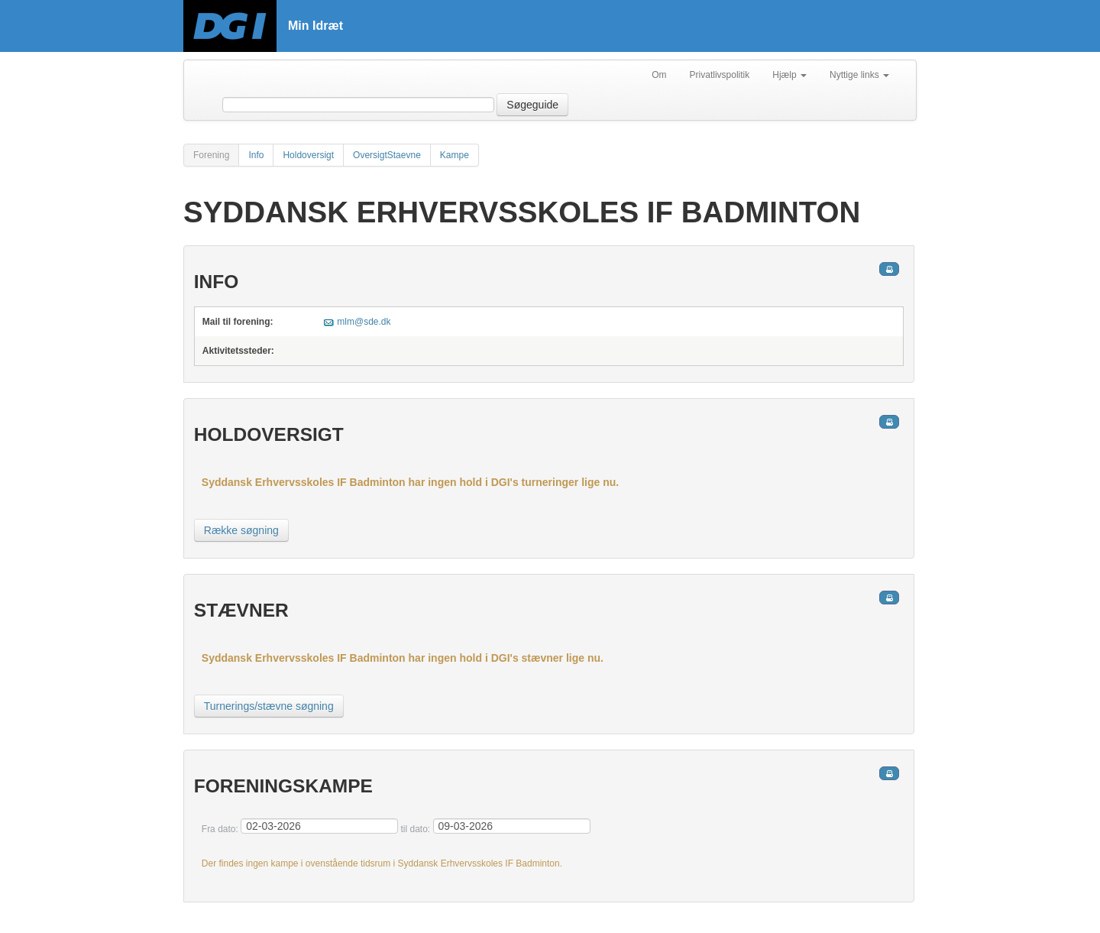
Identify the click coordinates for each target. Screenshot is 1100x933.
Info (256, 155)
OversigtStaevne (387, 155)
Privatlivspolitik (720, 75)
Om (659, 75)
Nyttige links (859, 75)
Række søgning (241, 530)
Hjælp (789, 75)
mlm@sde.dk (363, 321)
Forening (211, 155)
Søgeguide (532, 105)
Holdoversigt (308, 155)
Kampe (454, 155)
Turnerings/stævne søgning (269, 706)
